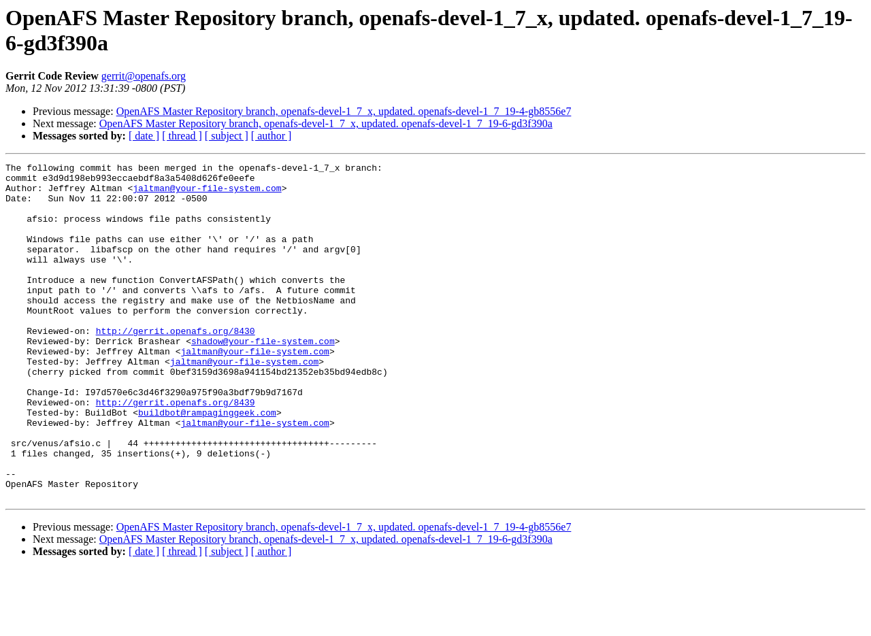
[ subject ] (226, 135)
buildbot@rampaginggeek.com (207, 463)
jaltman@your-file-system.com (207, 194)
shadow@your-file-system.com (263, 377)
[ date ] (144, 135)
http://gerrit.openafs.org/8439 (175, 451)
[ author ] (271, 135)
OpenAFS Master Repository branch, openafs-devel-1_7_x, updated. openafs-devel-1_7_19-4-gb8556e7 (344, 111)
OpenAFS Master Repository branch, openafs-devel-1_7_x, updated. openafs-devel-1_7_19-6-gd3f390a (326, 123)
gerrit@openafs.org (143, 76)
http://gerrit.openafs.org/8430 (175, 365)
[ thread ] (182, 135)
